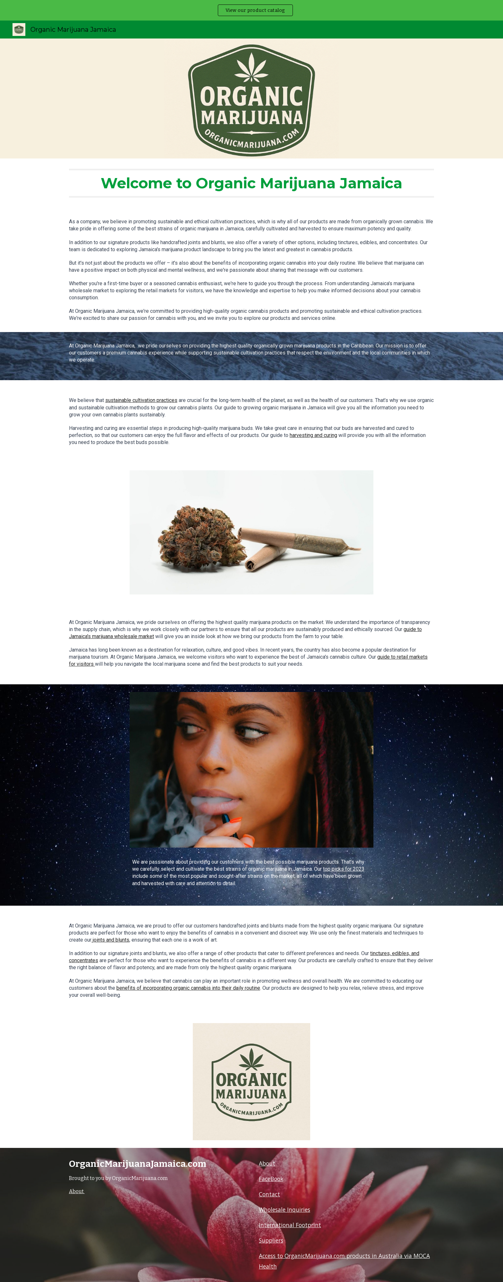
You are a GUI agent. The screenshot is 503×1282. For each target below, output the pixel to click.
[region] (251, 10)
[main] (251, 183)
